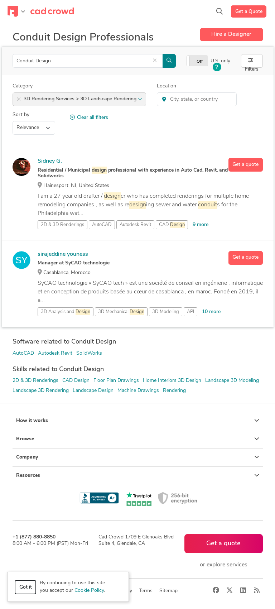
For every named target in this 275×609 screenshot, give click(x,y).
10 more (211, 312)
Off (200, 61)
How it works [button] (137, 420)
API (190, 312)
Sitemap (168, 591)
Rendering (174, 390)
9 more (200, 224)
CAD (172, 225)
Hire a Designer (231, 34)
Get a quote (245, 164)
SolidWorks (89, 353)
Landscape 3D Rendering (41, 390)
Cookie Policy (89, 590)
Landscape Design (93, 390)
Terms (146, 591)
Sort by (21, 115)
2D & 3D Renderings (35, 380)
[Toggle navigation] (16, 11)
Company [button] (137, 457)
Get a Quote (248, 11)
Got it (25, 587)
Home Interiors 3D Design (172, 380)
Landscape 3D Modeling (232, 380)
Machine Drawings (138, 390)
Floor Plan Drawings (116, 380)
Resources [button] (137, 475)
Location (166, 86)
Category (23, 86)
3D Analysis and (65, 312)
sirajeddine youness (63, 254)
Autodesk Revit (135, 224)
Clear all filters (89, 117)
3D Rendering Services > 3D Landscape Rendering (83, 99)
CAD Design (76, 380)
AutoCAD (102, 224)
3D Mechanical (121, 312)
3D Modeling (165, 312)
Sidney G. (50, 161)
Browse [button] (137, 439)
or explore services (223, 565)
